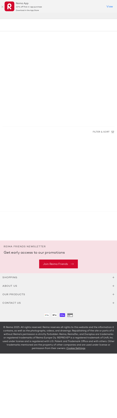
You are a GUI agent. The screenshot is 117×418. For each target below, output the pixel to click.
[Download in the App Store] (109, 6)
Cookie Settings (75, 348)
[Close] (2, 7)
